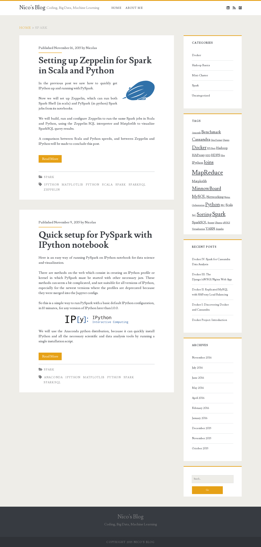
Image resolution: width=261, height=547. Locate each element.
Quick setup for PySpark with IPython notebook (95, 240)
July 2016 (197, 367)
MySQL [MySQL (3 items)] (199, 196)
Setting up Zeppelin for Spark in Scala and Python (95, 65)
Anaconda (53, 377)
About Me (134, 8)
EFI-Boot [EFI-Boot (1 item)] (211, 148)
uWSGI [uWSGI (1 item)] (226, 222)
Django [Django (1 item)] (226, 140)
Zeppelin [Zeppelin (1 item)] (220, 229)
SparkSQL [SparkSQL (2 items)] (199, 222)
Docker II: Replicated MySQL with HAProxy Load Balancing (210, 292)
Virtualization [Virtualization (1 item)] (198, 229)
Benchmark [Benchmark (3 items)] (211, 132)
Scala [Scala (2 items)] (229, 205)
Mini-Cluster (200, 75)
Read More (52, 159)
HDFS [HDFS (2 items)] (215, 155)
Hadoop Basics (201, 65)
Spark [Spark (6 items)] (219, 214)
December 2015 (201, 428)
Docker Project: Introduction (209, 320)
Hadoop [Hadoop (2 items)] (222, 148)
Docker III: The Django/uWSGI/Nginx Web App (212, 277)
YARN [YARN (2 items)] (210, 229)
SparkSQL (137, 184)
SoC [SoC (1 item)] (194, 215)
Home (116, 8)
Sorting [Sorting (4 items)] (204, 214)
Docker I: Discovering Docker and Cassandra (210, 307)
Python (92, 184)
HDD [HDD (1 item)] (207, 155)
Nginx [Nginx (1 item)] (227, 197)
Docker (196, 55)
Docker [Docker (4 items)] (199, 148)
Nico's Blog (32, 7)
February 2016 (200, 408)
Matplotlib (72, 184)
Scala (107, 184)
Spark (49, 177)
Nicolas (91, 48)
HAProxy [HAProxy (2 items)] (198, 155)
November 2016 (202, 357)
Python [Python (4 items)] (212, 205)
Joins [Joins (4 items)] (209, 162)
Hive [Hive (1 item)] (223, 155)
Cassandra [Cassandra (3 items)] (201, 139)
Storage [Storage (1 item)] (210, 222)
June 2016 (198, 378)
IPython (51, 184)
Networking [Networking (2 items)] (215, 197)
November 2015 (201, 438)
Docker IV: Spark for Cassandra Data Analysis (211, 262)
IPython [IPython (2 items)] (197, 163)
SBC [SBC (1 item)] (223, 205)
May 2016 (198, 388)
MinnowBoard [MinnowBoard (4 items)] (206, 189)
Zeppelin (52, 189)
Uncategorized (201, 95)
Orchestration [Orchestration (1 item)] (198, 205)
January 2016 (199, 418)
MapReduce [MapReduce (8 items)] (207, 173)
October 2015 (200, 448)
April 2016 (198, 398)
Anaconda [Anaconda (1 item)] (196, 132)
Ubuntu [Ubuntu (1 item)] (218, 222)
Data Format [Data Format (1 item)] (216, 140)
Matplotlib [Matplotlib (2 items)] (199, 181)
